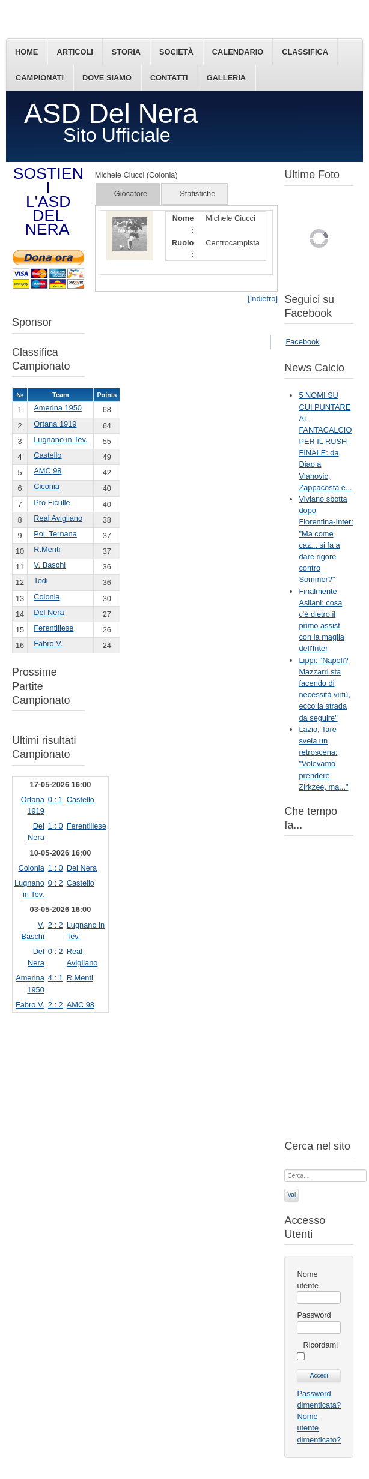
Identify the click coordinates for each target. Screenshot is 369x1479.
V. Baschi (50, 564)
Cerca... (284, 1168)
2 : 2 (55, 924)
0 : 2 (55, 882)
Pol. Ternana (55, 533)
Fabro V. (48, 643)
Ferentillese (53, 627)
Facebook (302, 341)
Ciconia (46, 486)
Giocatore (130, 193)
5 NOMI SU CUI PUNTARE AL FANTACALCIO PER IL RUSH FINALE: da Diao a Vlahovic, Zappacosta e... (325, 441)
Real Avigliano (58, 518)
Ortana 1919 (55, 423)
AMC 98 (47, 470)
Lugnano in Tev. (60, 439)
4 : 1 (55, 977)
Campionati (40, 77)
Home (26, 51)
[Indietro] (263, 298)
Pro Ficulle (52, 502)
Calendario (237, 51)
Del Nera (49, 612)
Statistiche (197, 193)
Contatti (169, 77)
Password (314, 1314)
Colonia (46, 596)
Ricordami (320, 1344)
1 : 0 (55, 825)
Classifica (305, 51)
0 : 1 (55, 799)
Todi (40, 580)
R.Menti (47, 549)
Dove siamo (107, 77)
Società (176, 51)
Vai (291, 1195)
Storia (126, 51)
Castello (47, 455)
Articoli (74, 51)
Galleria (226, 77)
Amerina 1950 (58, 407)
